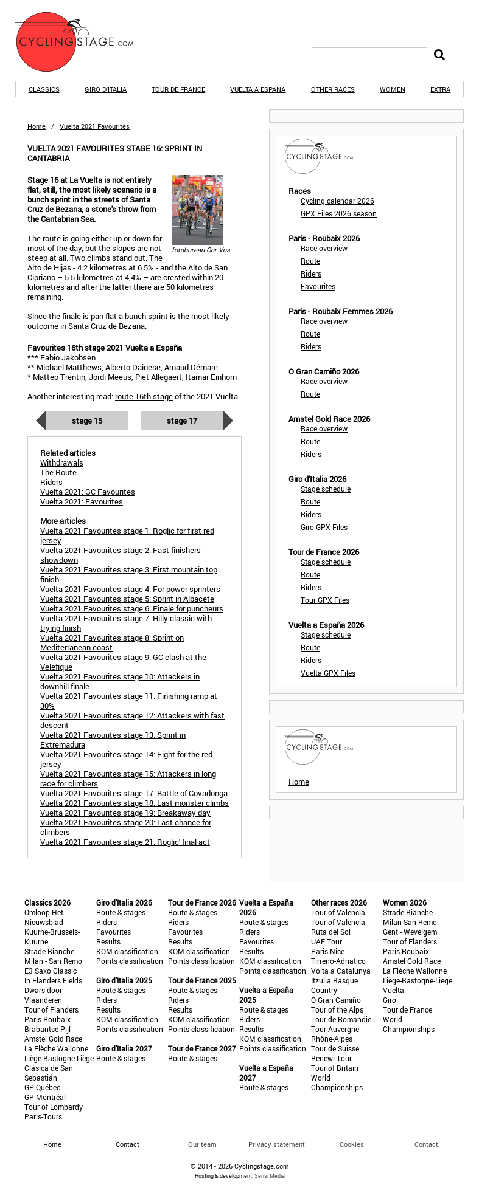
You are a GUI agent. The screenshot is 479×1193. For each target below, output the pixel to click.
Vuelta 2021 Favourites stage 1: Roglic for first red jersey (127, 535)
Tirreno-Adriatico (338, 961)
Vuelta (393, 990)
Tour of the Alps (337, 1009)
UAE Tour (326, 941)
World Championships (337, 1082)
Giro (389, 1000)
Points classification (129, 961)
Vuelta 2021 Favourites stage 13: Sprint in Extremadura (113, 739)
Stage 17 (182, 420)
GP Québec (42, 1087)
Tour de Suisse (335, 1048)
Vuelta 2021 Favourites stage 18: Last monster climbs (134, 802)
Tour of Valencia (338, 912)
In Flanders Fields (53, 980)
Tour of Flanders (51, 1009)
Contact (426, 1144)
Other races (333, 89)
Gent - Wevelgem (410, 932)
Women (392, 89)
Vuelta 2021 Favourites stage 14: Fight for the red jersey (126, 759)
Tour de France (178, 89)
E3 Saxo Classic (50, 970)
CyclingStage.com (82, 42)
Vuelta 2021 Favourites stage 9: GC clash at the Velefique (123, 662)
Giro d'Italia (106, 89)
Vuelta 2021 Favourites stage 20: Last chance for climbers (125, 827)
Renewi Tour (331, 1058)
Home (36, 126)
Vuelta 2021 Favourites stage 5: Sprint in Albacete (127, 598)
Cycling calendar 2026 (337, 200)
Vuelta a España (257, 89)
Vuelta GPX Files (328, 673)
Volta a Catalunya (341, 970)
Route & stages (120, 912)
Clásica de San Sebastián (48, 1072)
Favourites (318, 286)
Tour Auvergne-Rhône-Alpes (336, 1033)
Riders (311, 273)
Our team (202, 1144)
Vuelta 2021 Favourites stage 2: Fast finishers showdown (120, 555)
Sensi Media (269, 1176)
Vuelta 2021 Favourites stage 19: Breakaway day (125, 812)
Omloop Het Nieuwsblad (43, 917)
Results (108, 941)
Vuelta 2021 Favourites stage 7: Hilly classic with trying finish (126, 623)
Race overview (324, 248)
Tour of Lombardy (53, 1107)
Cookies (352, 1144)
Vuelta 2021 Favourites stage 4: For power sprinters (130, 588)
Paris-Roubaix (47, 1019)
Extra (440, 89)
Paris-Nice (327, 951)
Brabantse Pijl (47, 1029)
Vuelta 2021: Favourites (81, 501)
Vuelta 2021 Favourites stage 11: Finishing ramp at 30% (128, 700)
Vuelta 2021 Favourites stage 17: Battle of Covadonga (134, 793)
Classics (44, 89)
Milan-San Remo (410, 922)
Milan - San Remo (53, 961)
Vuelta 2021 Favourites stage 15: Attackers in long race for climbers (128, 778)
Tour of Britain (334, 1068)
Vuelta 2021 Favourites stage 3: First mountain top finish (128, 574)
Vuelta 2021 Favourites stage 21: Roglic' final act (125, 841)
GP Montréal (45, 1097)
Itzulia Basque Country (334, 985)
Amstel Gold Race (53, 1038)
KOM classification (127, 951)
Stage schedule (326, 488)
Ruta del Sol (331, 932)
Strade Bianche (49, 951)
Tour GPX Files (325, 600)
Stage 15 (87, 420)
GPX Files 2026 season (339, 213)
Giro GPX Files (324, 527)
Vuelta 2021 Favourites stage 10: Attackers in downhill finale (120, 681)
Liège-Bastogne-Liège (59, 1058)
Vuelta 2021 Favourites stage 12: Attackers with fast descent (132, 720)
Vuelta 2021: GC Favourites (87, 491)
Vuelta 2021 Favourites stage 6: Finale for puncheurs (131, 608)
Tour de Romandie (341, 1019)
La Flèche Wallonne (56, 1048)
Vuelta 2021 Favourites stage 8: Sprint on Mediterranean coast (112, 642)
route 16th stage (144, 396)
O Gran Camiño (336, 1000)
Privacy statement (276, 1144)
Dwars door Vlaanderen (43, 995)
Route (310, 261)
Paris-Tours (43, 1116)
